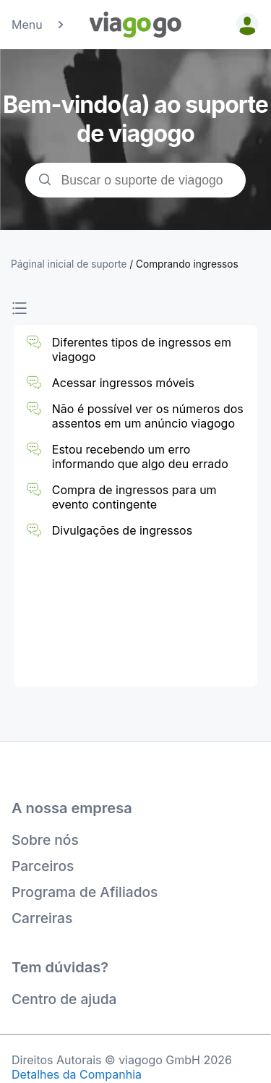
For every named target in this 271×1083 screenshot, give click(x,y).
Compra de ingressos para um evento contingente (134, 497)
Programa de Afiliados (85, 892)
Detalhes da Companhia (77, 1074)
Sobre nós (45, 840)
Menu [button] (39, 24)
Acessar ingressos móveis (123, 382)
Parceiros (43, 866)
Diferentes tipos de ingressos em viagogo (141, 349)
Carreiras (42, 918)
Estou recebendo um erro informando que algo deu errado (140, 456)
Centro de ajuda (64, 999)
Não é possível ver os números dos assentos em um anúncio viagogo (148, 416)
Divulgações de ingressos (122, 530)
